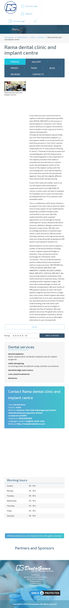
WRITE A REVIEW (52, 335)
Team (34, 68)
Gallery (36, 61)
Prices (14, 68)
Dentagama (9, 37)
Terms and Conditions (35, 579)
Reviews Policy (35, 585)
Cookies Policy (35, 583)
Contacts (38, 74)
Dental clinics (22, 37)
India (32, 37)
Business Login (32, 6)
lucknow (41, 37)
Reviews (15, 74)
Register (29, 14)
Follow (34, 327)
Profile (15, 61)
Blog (52, 68)
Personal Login (19, 21)
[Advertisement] (48, 96)
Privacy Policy (35, 581)
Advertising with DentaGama (35, 577)
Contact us (35, 575)
